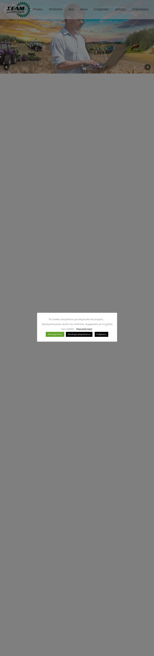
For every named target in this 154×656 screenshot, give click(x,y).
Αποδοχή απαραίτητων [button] (79, 334)
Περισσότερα (84, 328)
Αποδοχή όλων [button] (55, 334)
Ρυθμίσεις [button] (101, 334)
